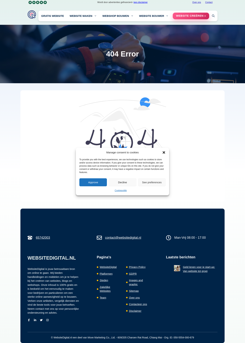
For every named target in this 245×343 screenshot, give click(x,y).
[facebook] (29, 320)
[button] (164, 152)
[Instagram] (47, 320)
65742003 (43, 237)
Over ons (196, 2)
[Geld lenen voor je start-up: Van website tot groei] (177, 269)
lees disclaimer (141, 2)
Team (103, 297)
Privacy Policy (137, 266)
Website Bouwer (155, 16)
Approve (93, 182)
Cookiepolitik (121, 190)
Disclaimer (135, 310)
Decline (122, 182)
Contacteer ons (138, 304)
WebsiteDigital (108, 266)
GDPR (133, 273)
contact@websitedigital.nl (123, 237)
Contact (209, 2)
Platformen (106, 273)
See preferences (152, 182)
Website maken (85, 16)
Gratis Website (52, 15)
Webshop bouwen (119, 16)
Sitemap (134, 290)
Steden (104, 280)
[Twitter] (41, 320)
